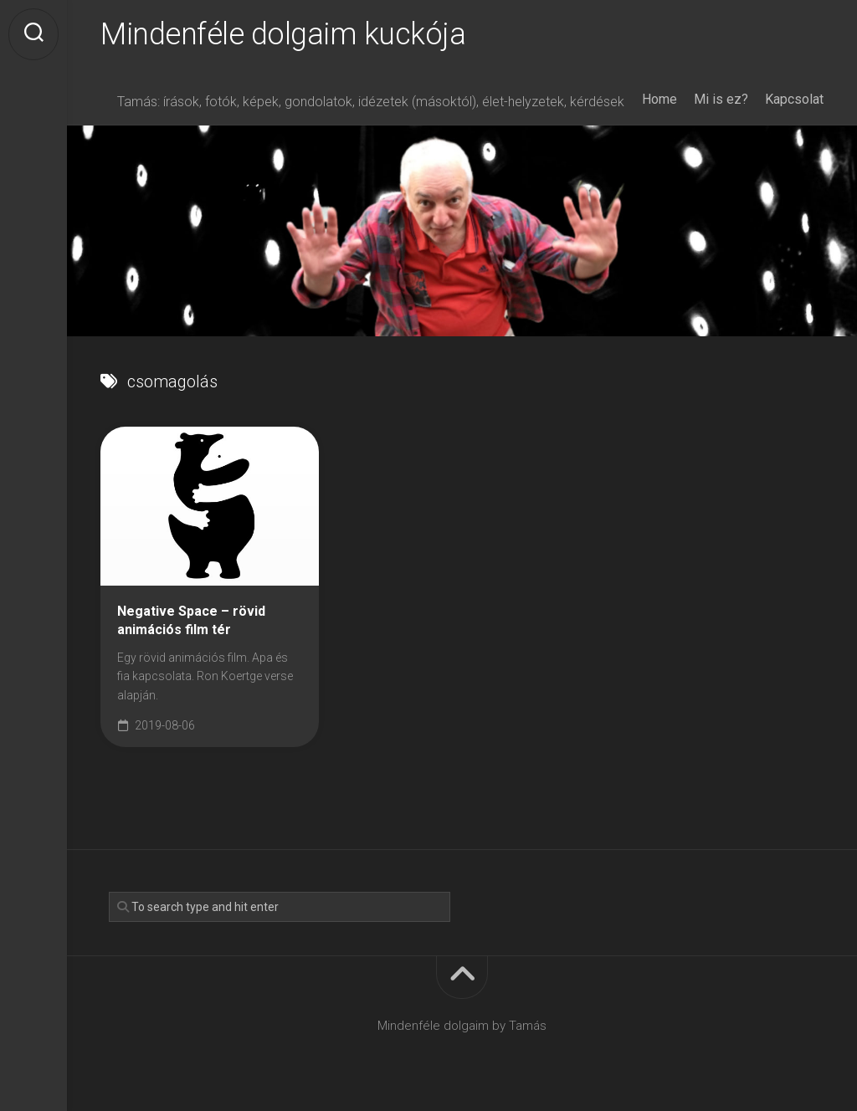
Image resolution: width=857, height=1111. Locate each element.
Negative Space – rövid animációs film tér (191, 620)
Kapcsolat (794, 99)
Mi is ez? (721, 99)
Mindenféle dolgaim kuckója (282, 34)
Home (659, 99)
